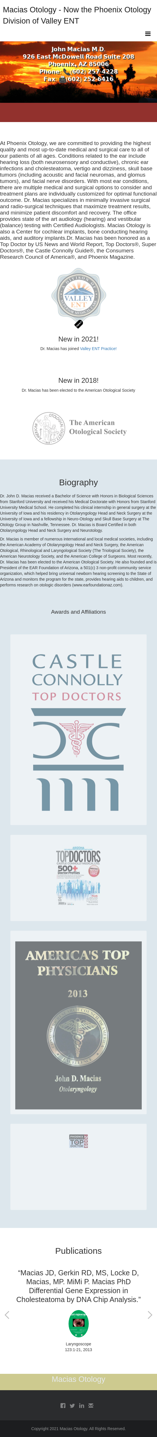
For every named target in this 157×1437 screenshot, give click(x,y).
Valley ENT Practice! (98, 348)
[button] (148, 33)
